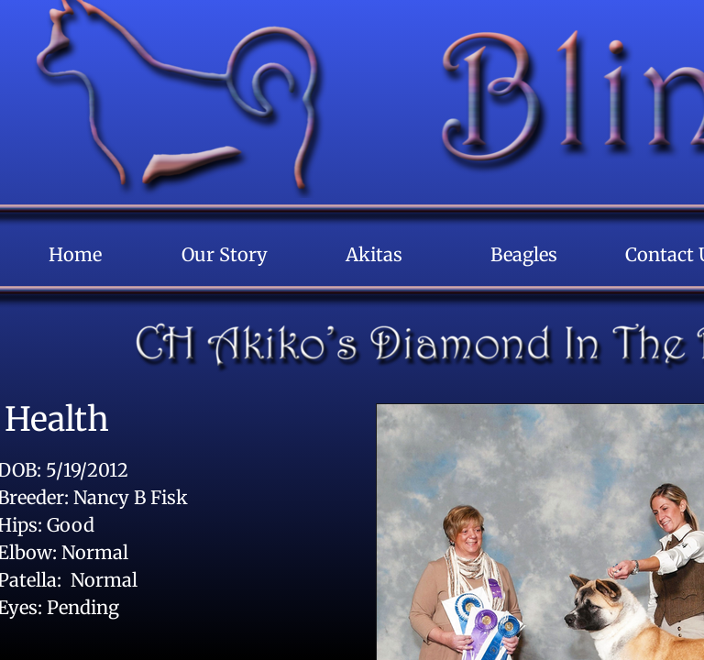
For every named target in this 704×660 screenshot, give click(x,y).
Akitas (374, 254)
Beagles (523, 254)
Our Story (225, 254)
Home (75, 254)
